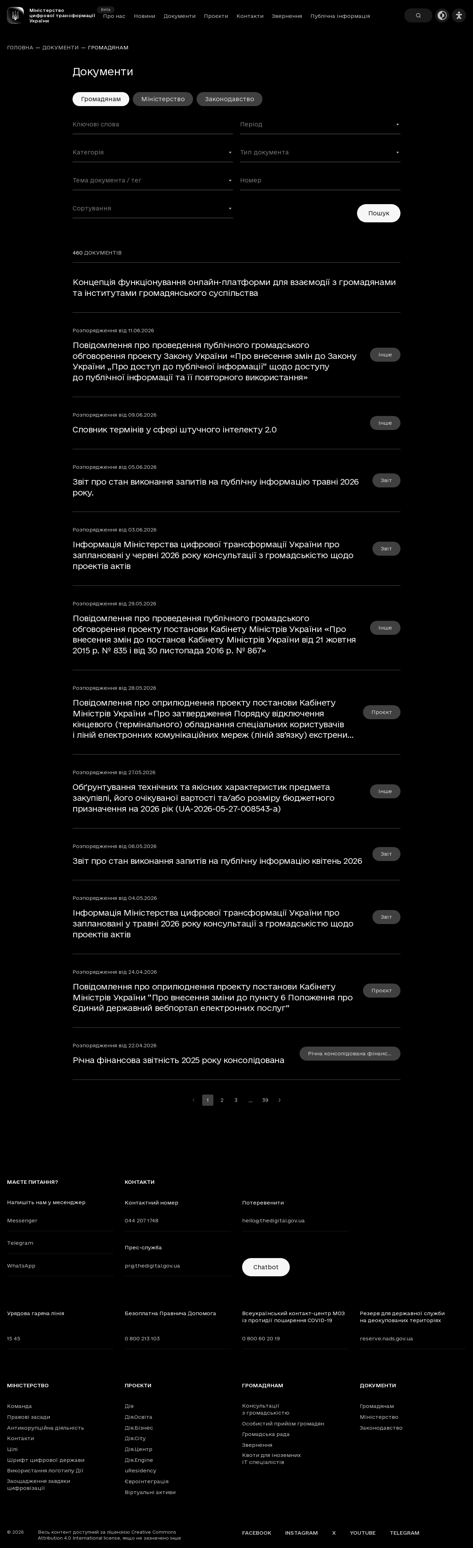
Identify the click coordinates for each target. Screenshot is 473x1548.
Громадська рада (266, 1434)
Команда (19, 1406)
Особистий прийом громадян (283, 1423)
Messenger (22, 1220)
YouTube (363, 1533)
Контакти (249, 16)
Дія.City (135, 1438)
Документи (180, 16)
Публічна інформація (340, 16)
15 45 (13, 1338)
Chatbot (266, 1267)
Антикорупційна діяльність (45, 1428)
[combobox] (320, 127)
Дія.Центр (138, 1449)
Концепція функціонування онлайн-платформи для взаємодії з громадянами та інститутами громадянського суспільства (234, 287)
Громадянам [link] (108, 47)
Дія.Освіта (138, 1417)
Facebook (256, 1533)
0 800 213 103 (142, 1338)
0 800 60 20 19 (261, 1338)
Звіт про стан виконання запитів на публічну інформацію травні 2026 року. (216, 487)
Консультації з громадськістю (265, 1409)
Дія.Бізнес (139, 1428)
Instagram (301, 1533)
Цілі (12, 1449)
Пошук (378, 213)
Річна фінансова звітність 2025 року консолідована (178, 1059)
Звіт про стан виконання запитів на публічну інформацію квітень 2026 (217, 860)
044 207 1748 (141, 1220)
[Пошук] (418, 15)
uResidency (140, 1470)
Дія (129, 1406)
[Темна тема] (442, 15)
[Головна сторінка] (18, 15)
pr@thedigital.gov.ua (152, 1266)
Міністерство (163, 99)
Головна (20, 47)
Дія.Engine (139, 1460)
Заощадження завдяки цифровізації (38, 1484)
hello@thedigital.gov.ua (273, 1220)
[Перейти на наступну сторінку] (279, 1100)
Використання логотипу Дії (45, 1470)
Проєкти (216, 16)
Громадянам (262, 1385)
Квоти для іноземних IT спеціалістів (271, 1458)
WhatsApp (21, 1266)
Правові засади (28, 1417)
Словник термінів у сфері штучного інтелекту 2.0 (174, 429)
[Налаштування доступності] (459, 15)
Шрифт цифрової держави (45, 1460)
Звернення (287, 16)
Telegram (20, 1243)
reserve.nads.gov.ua (386, 1338)
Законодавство (229, 99)
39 (265, 1100)
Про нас (114, 16)
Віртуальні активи (150, 1492)
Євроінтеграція (147, 1481)
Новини (144, 16)
